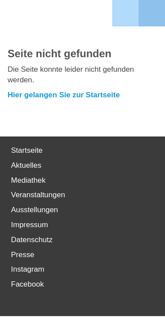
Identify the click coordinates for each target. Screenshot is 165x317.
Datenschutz (32, 240)
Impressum (29, 225)
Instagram (27, 269)
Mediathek (28, 180)
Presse (22, 255)
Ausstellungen (34, 210)
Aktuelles (26, 165)
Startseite (27, 150)
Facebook (27, 284)
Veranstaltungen (38, 195)
